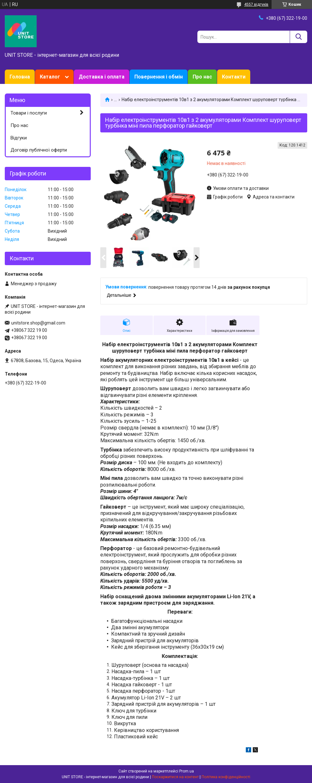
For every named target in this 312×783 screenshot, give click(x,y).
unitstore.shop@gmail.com (38, 322)
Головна (20, 77)
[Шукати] (298, 37)
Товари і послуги (29, 113)
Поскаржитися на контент (175, 777)
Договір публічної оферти (39, 150)
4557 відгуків (256, 4)
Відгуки (19, 138)
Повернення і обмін (158, 77)
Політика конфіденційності (226, 777)
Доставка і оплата (101, 77)
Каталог (50, 77)
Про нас (202, 77)
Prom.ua (186, 771)
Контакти (233, 77)
